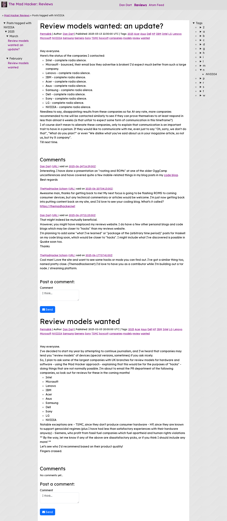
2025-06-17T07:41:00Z (98, 255)
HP (153, 33)
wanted (145, 38)
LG (170, 33)
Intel (165, 33)
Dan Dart (125, 5)
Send (47, 309)
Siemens (79, 38)
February (15, 58)
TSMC (95, 38)
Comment (59, 293)
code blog (171, 175)
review (136, 38)
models (127, 38)
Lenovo (177, 33)
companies (115, 38)
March (13, 36)
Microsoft (45, 38)
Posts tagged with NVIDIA (17, 25)
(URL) (55, 166)
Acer (137, 33)
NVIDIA (57, 38)
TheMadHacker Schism (54, 188)
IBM (158, 33)
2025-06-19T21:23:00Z (82, 215)
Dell (149, 33)
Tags (199, 23)
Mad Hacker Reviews (16, 15)
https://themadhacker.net (57, 206)
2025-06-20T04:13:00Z (99, 188)
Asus (143, 33)
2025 (11, 31)
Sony (88, 38)
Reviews (140, 5)
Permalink (46, 33)
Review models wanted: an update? (18, 45)
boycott (104, 38)
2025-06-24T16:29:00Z (82, 166)
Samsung (68, 38)
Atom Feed (156, 5)
